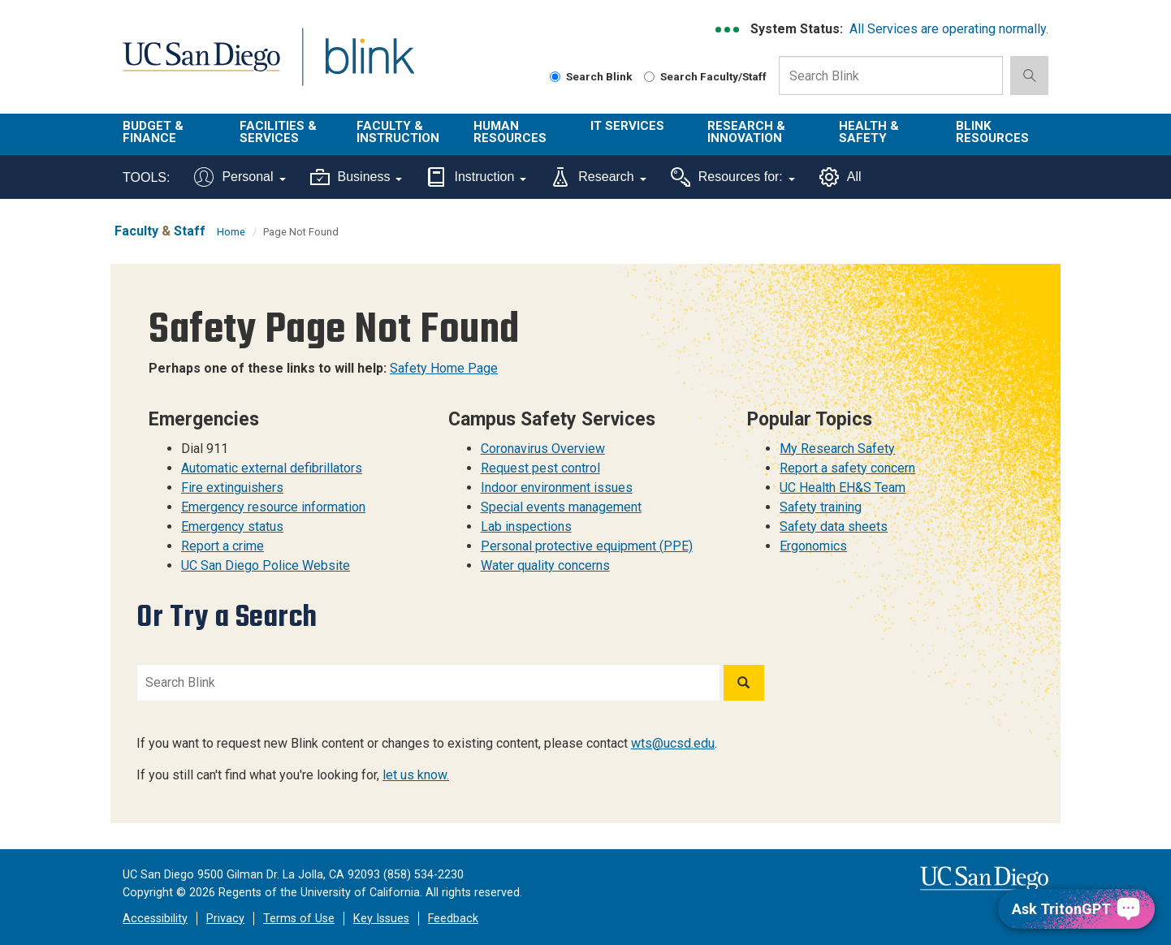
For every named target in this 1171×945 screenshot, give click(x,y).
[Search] (744, 683)
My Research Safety (837, 448)
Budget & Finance (153, 132)
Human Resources (510, 132)
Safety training (821, 507)
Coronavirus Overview (543, 448)
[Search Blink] (555, 76)
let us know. (415, 775)
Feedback (453, 919)
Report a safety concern (847, 468)
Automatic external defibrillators (271, 468)
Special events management (561, 507)
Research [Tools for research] (598, 177)
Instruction (476, 177)
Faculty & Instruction (397, 132)
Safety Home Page (444, 368)
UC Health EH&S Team (842, 487)
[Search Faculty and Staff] (649, 76)
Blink (369, 66)
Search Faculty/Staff (705, 76)
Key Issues (381, 919)
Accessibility (155, 919)
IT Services (627, 126)
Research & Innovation (746, 132)
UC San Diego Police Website (265, 565)
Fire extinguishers (232, 487)
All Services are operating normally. (948, 29)
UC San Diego (201, 66)
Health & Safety (869, 132)
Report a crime (222, 546)
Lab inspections (526, 526)
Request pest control (540, 468)
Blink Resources (992, 132)
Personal (239, 177)
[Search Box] (891, 75)
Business (356, 177)
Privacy (225, 919)
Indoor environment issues (557, 487)
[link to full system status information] (728, 29)
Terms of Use (299, 919)
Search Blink (591, 76)
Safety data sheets (834, 526)
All (840, 177)
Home (231, 232)
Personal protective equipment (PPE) (587, 546)
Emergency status (232, 526)
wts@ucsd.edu (673, 743)
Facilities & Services (278, 132)
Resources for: (733, 177)
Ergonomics (813, 546)
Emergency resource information (273, 507)
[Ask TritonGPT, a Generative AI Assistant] (1076, 909)
